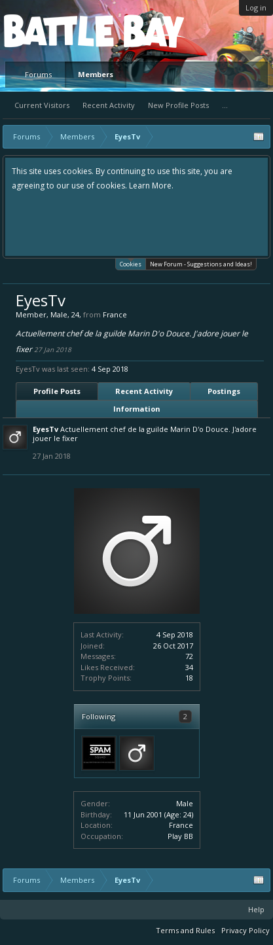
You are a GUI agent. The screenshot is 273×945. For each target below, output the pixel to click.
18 (189, 678)
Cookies (130, 263)
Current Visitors (41, 105)
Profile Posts (57, 391)
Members (95, 74)
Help (256, 909)
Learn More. (151, 185)
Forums (38, 74)
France (181, 825)
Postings (224, 391)
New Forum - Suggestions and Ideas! (201, 264)
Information (136, 409)
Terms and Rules (185, 930)
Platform (51, 30)
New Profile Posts (178, 105)
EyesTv (45, 429)
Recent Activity (108, 105)
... (225, 105)
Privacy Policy (245, 930)
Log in (256, 7)
